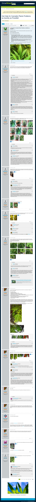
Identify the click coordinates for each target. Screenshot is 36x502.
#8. (32, 343)
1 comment (13, 396)
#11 (32, 404)
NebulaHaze (5, 31)
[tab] (3, 24)
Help (25, 499)
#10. (32, 398)
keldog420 (14, 224)
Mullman (14, 228)
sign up (26, 11)
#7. (32, 268)
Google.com (11, 43)
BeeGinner (14, 343)
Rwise (13, 111)
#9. (32, 369)
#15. (32, 466)
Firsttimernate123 (5, 68)
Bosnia (14, 268)
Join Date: (4, 34)
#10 (32, 387)
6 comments (13, 75)
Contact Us (28, 499)
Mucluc (14, 104)
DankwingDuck (5, 418)
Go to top (32, 499)
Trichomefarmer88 (15, 398)
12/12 (23, 426)
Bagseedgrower (5, 171)
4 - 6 (31, 75)
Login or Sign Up (32, 0)
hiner (13, 145)
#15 (32, 454)
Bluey (13, 232)
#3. (32, 145)
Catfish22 (14, 275)
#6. (32, 224)
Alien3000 (5, 120)
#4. (32, 181)
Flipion (5, 354)
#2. (32, 104)
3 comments (13, 179)
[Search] (28, 3)
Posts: (5, 72)
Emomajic (14, 150)
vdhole (5, 241)
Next (32, 479)
